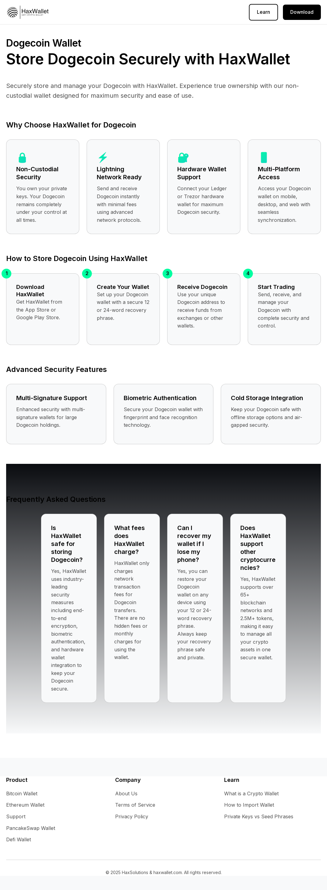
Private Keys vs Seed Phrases (258, 816)
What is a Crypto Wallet (251, 793)
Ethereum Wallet (25, 805)
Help (93, 12)
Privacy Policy (124, 12)
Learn (263, 12)
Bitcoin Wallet (21, 793)
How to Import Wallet (249, 805)
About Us (209, 12)
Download (302, 12)
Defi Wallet (18, 839)
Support (15, 816)
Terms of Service (169, 12)
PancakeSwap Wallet (30, 828)
